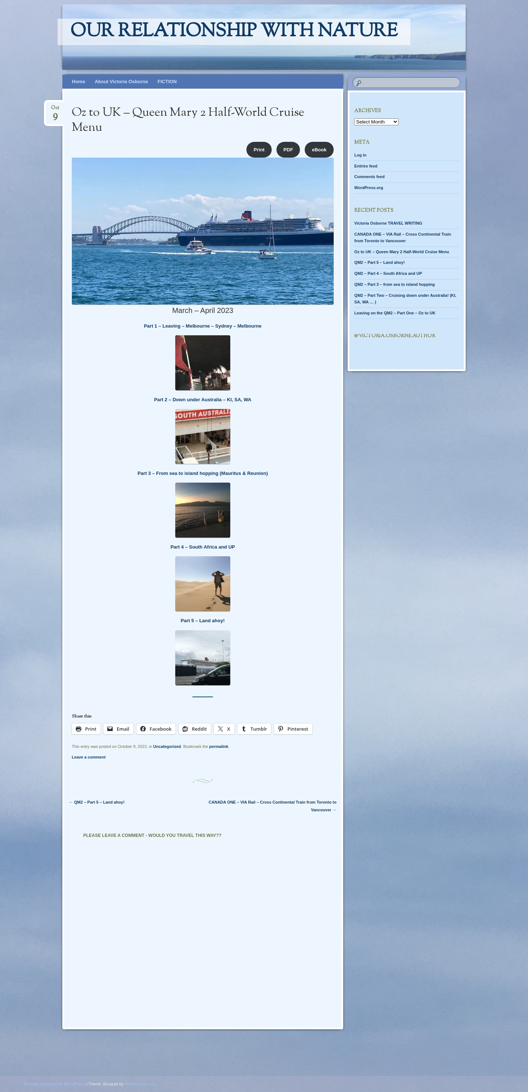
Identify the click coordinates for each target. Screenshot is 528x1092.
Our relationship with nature (233, 32)
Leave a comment (89, 757)
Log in (360, 155)
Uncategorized (167, 746)
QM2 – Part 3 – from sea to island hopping (394, 284)
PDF (288, 149)
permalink (218, 746)
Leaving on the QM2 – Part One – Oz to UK (394, 313)
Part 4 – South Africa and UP (202, 547)
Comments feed (369, 176)
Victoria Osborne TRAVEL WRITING (388, 223)
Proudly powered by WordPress (54, 1084)
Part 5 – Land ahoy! (203, 620)
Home (78, 81)
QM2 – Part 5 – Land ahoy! (97, 802)
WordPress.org (368, 187)
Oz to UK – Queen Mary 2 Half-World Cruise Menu (401, 252)
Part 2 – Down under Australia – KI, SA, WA (202, 399)
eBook (319, 149)
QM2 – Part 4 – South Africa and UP (388, 273)
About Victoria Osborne (121, 81)
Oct (55, 110)
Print (259, 149)
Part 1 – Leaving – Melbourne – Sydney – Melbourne (202, 326)
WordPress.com (140, 1084)
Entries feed (365, 166)
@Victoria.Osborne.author (394, 336)
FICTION (167, 81)
